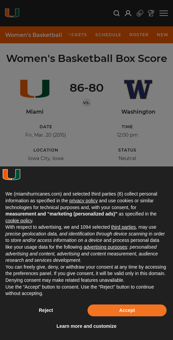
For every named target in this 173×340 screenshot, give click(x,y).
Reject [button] (46, 310)
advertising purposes (105, 247)
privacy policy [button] (83, 200)
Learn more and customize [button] (86, 326)
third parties (123, 227)
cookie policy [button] (18, 220)
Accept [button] (127, 310)
